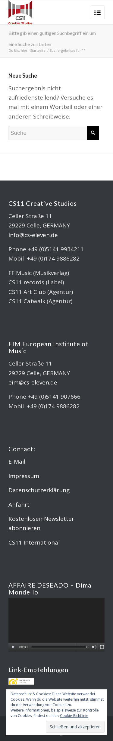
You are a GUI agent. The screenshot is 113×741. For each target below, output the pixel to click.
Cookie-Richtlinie (74, 715)
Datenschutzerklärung (39, 490)
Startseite (38, 50)
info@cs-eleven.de (33, 235)
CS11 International (34, 542)
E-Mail (16, 461)
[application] (56, 625)
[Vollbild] (102, 647)
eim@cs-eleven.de (32, 382)
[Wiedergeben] (13, 647)
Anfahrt (19, 504)
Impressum (23, 476)
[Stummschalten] (94, 647)
